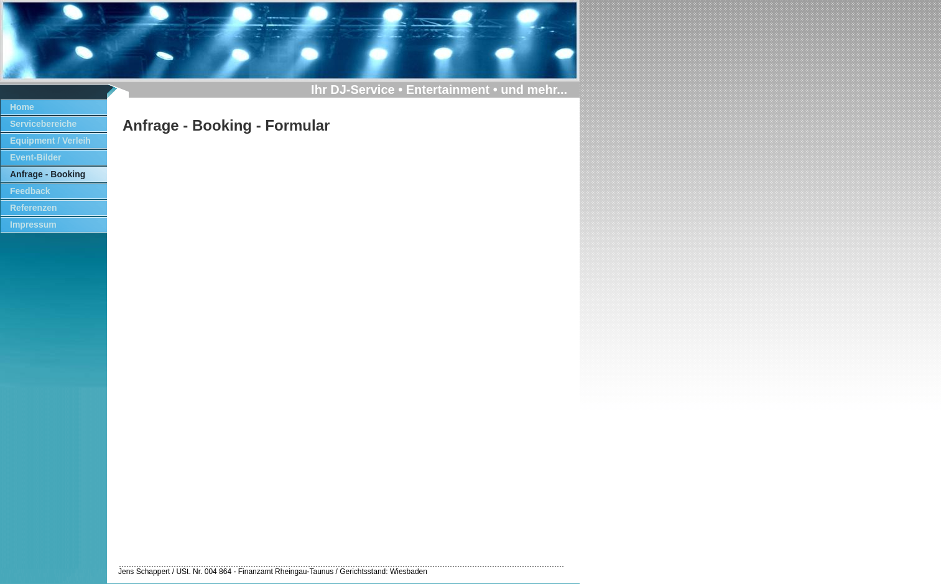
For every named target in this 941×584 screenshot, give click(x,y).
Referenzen (33, 208)
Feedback (30, 191)
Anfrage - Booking (47, 174)
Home (22, 107)
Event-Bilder (35, 157)
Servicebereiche (43, 124)
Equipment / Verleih (50, 141)
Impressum (33, 224)
